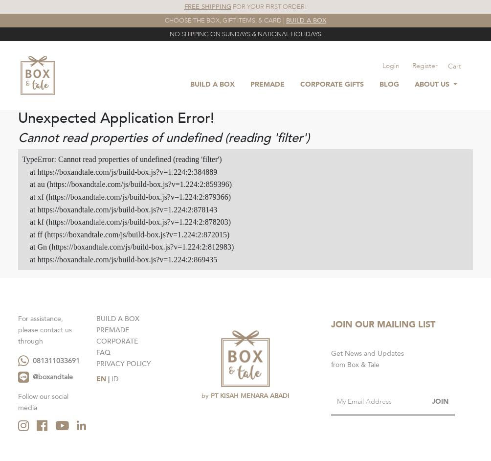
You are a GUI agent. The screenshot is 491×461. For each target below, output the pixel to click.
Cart (454, 66)
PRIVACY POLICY (123, 364)
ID (115, 379)
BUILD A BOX (212, 84)
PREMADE (113, 330)
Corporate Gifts (332, 84)
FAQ (103, 352)
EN (101, 379)
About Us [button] (433, 84)
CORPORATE (117, 341)
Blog (389, 84)
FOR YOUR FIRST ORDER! (245, 7)
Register (425, 65)
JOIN (440, 401)
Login (391, 65)
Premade (267, 84)
